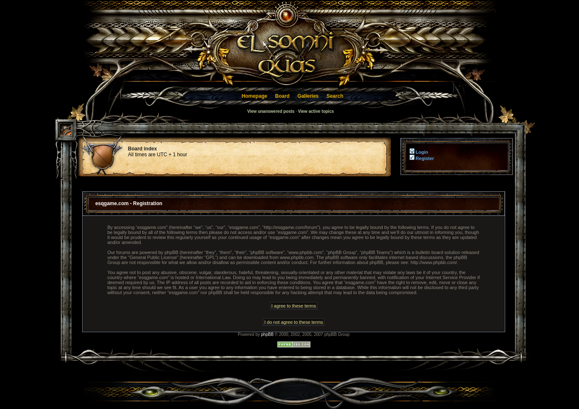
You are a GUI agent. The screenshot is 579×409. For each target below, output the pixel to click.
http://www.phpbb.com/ (434, 262)
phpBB (267, 334)
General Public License (153, 257)
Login (418, 152)
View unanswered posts (270, 111)
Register (422, 158)
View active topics (316, 111)
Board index (142, 149)
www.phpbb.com (297, 257)
